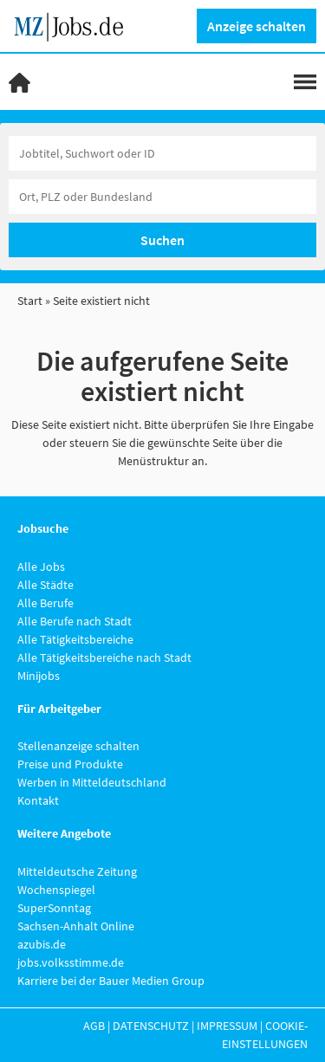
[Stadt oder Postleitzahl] (162, 196)
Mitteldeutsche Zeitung (77, 871)
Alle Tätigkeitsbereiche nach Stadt (104, 657)
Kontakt (38, 800)
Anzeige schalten (256, 26)
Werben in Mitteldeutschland (91, 782)
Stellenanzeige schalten (78, 746)
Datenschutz (151, 1025)
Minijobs (38, 675)
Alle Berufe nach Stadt (74, 621)
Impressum (227, 1025)
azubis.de (41, 944)
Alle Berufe (45, 603)
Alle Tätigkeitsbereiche (75, 639)
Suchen (162, 240)
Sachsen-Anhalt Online (75, 926)
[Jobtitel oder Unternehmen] (162, 153)
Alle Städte (45, 585)
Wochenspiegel (56, 889)
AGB (94, 1025)
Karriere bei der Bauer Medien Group (111, 980)
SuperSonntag (54, 908)
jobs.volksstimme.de (70, 962)
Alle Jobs (41, 566)
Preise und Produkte (70, 764)
